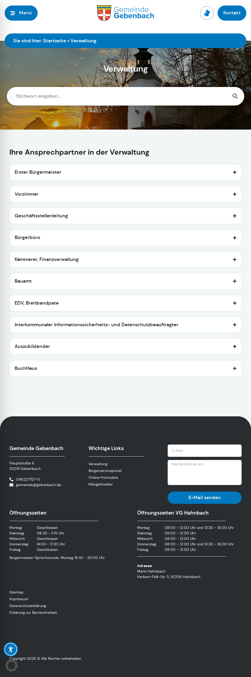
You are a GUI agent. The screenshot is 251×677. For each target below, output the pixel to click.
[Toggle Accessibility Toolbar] (10, 649)
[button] (11, 665)
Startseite (54, 41)
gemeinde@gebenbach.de (38, 484)
